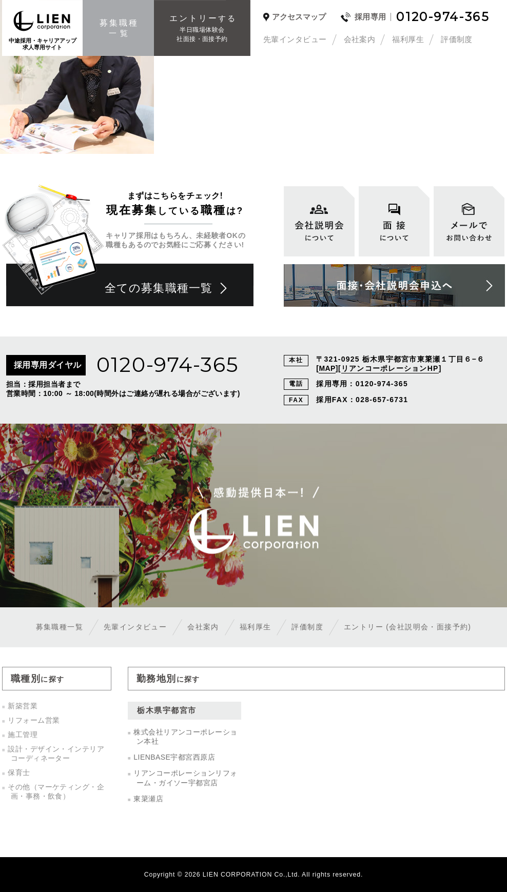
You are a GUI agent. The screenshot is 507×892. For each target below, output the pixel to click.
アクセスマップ (299, 17)
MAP (327, 368)
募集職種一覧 (59, 627)
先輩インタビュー (295, 39)
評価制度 (457, 39)
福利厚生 (408, 39)
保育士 (19, 772)
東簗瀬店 (148, 799)
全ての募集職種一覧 (158, 288)
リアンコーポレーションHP (390, 368)
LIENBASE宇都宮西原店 (174, 757)
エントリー (407, 627)
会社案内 (360, 39)
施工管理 (22, 734)
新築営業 (22, 706)
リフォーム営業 (34, 720)
